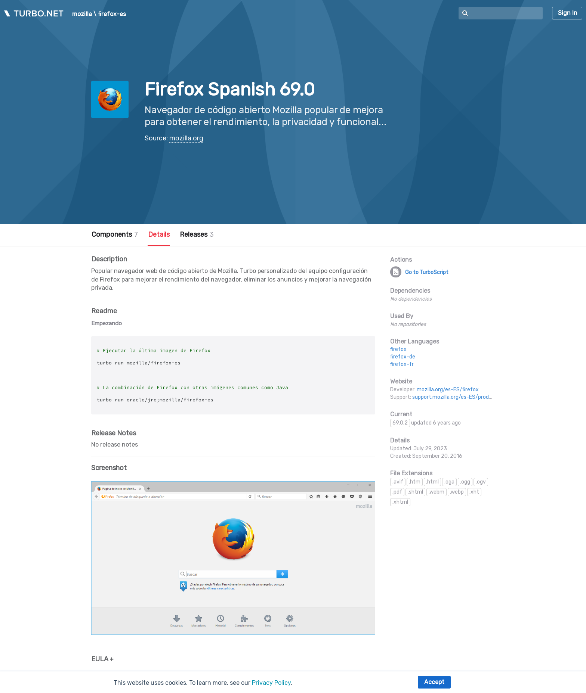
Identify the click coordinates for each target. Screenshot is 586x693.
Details (159, 234)
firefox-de (402, 357)
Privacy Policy (271, 682)
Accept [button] (434, 682)
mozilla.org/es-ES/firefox (448, 389)
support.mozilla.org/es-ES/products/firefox (465, 397)
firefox (398, 349)
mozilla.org (186, 138)
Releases (197, 234)
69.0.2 (400, 423)
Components (115, 234)
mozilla (82, 14)
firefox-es (112, 14)
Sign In (567, 12)
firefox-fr (402, 364)
